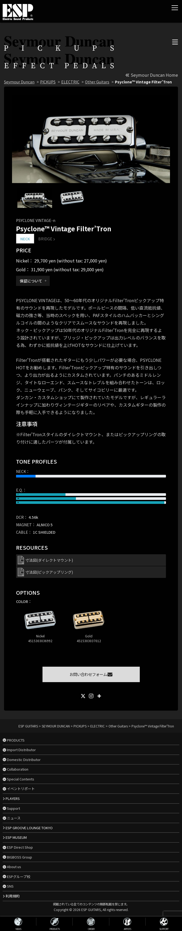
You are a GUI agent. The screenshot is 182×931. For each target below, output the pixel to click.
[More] (99, 696)
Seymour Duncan (19, 81)
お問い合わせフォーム (91, 674)
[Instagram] (91, 696)
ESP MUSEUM (16, 837)
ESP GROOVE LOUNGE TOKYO (29, 827)
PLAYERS (13, 798)
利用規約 (13, 895)
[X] (83, 696)
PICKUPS (48, 81)
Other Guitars (97, 81)
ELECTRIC (70, 81)
